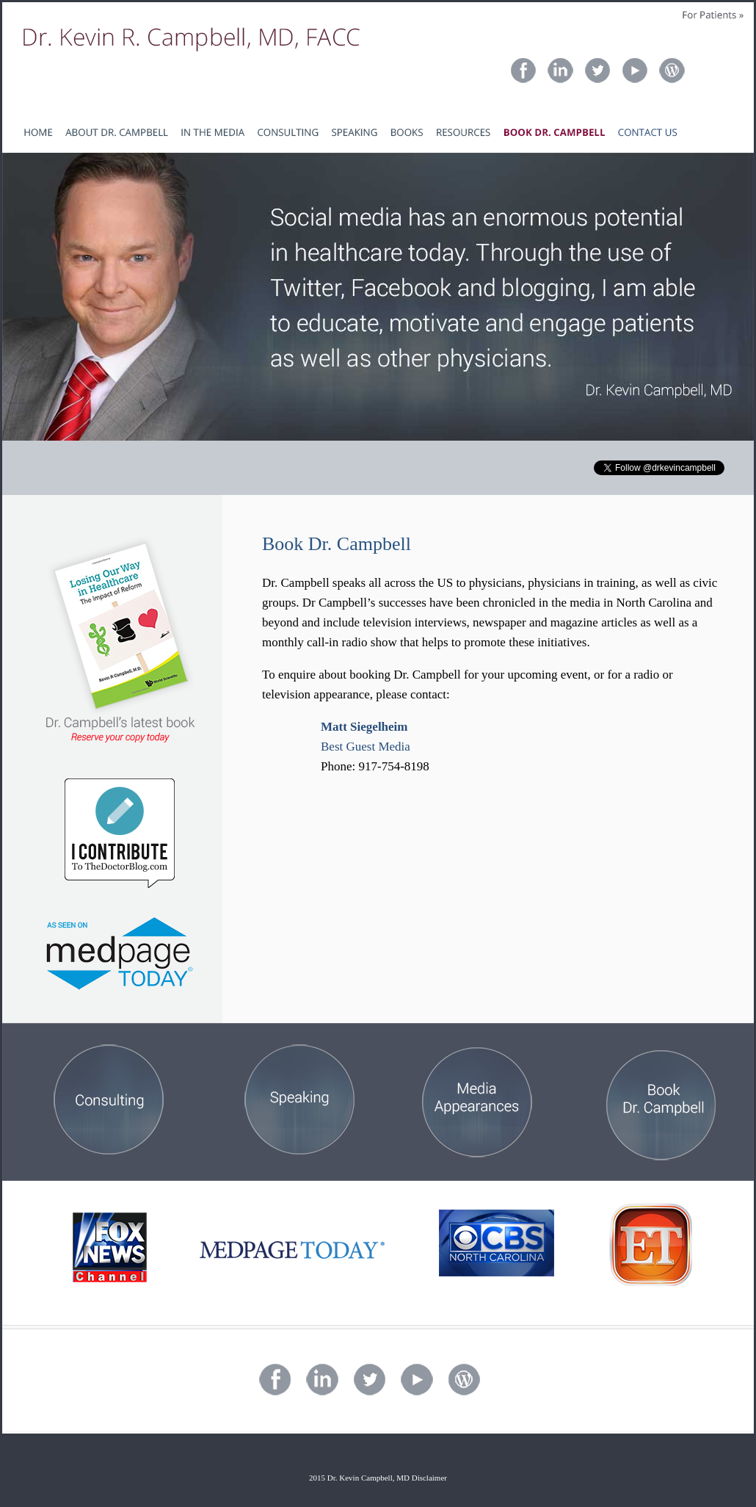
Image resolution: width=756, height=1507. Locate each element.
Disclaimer (429, 1477)
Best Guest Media (365, 747)
